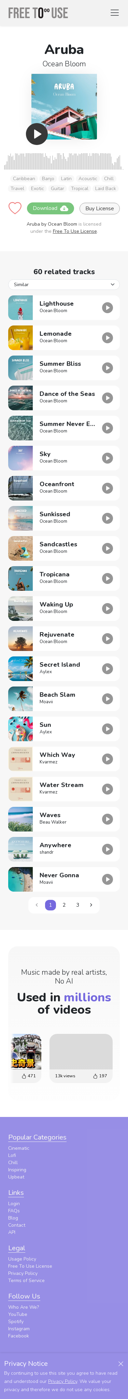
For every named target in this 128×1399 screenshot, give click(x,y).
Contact (16, 1225)
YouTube (17, 1314)
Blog (13, 1218)
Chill (109, 178)
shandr (47, 852)
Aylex (46, 672)
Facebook (18, 1336)
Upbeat (16, 1177)
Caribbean (24, 178)
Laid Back (105, 188)
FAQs (14, 1211)
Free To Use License (75, 231)
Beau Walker (53, 822)
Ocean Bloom (64, 64)
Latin (66, 178)
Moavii (46, 702)
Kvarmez (48, 762)
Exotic (37, 188)
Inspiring (17, 1170)
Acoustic (88, 178)
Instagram (19, 1328)
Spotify (16, 1321)
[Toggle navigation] (115, 13)
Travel (17, 188)
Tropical (79, 188)
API (11, 1232)
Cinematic (18, 1148)
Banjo (48, 178)
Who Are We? (23, 1307)
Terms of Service (26, 1280)
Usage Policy (22, 1259)
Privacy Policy (23, 1273)
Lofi (12, 1155)
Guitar (57, 188)
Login (14, 1203)
